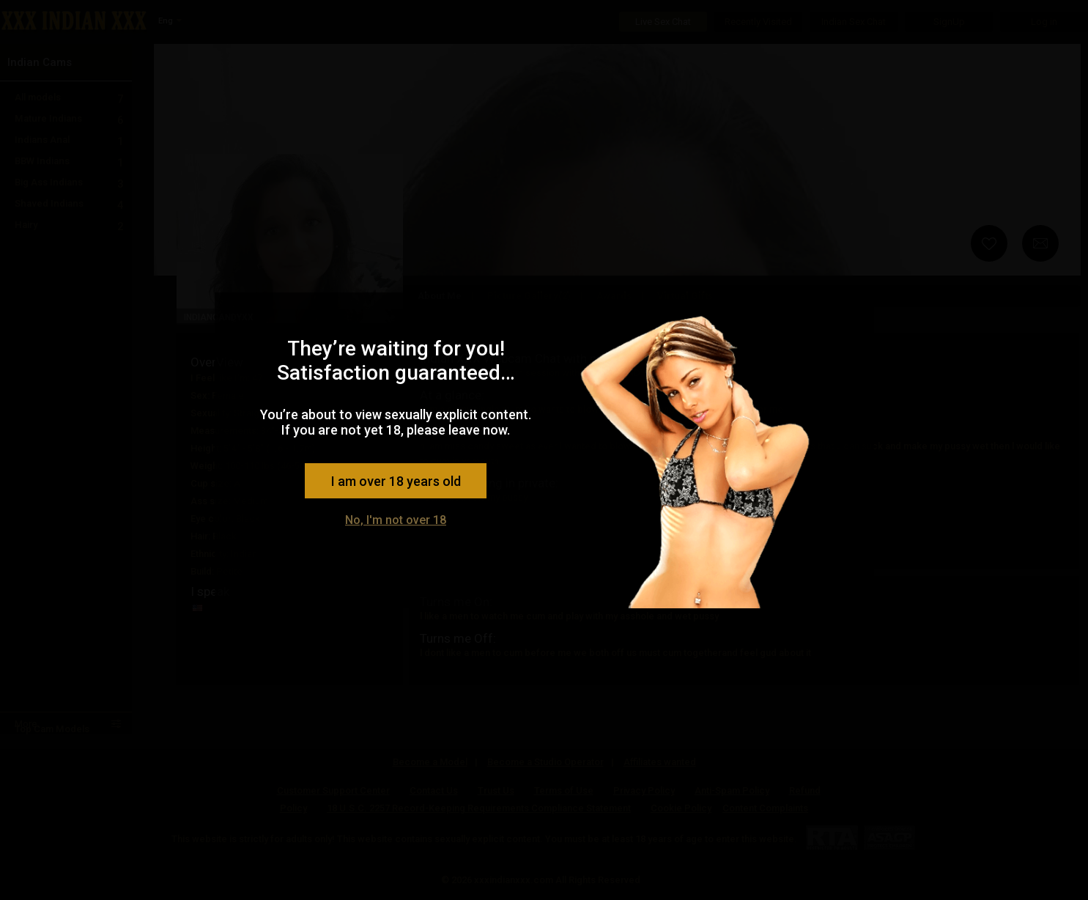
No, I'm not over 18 (395, 520)
